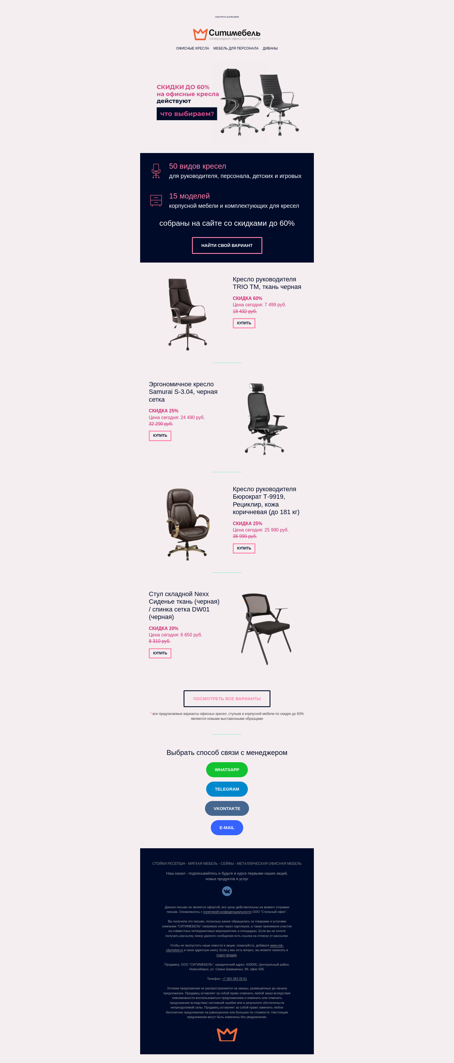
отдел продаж (226, 955)
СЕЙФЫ (227, 864)
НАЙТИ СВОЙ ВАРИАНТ (227, 245)
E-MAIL (227, 827)
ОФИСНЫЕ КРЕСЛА (193, 48)
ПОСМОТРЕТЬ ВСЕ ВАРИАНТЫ (227, 698)
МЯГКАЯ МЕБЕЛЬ (203, 864)
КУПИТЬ (244, 323)
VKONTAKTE (227, 808)
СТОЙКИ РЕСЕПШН (168, 864)
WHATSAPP (227, 769)
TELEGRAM (227, 789)
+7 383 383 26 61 (234, 978)
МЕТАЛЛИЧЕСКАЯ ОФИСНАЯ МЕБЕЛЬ (269, 864)
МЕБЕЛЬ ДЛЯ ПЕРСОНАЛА (236, 48)
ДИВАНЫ (270, 48)
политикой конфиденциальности (227, 911)
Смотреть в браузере (227, 17)
